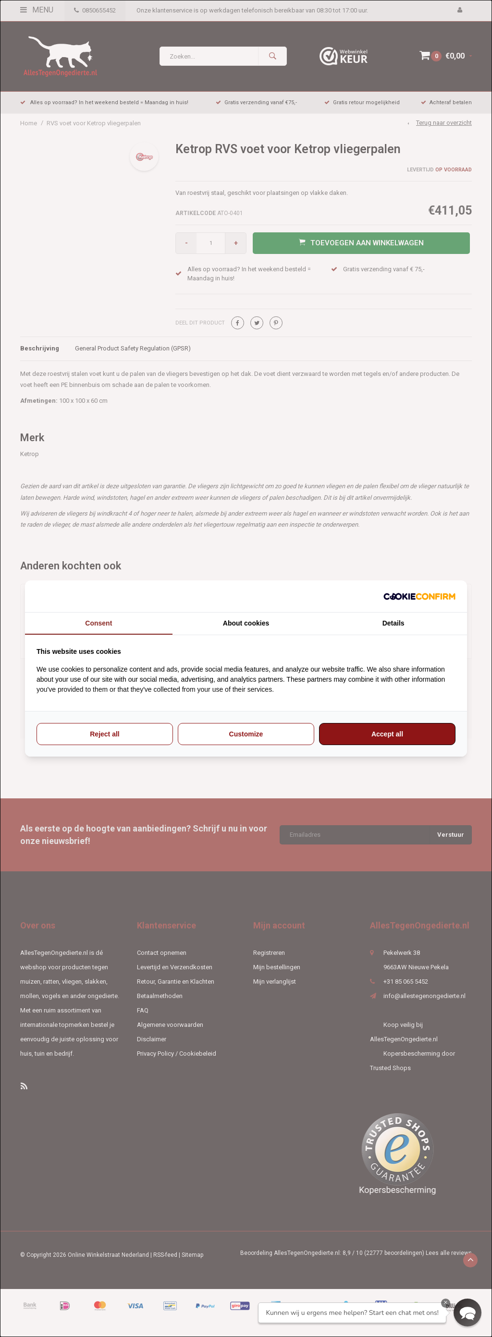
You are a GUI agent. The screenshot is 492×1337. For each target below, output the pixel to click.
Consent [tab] (98, 623)
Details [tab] (393, 623)
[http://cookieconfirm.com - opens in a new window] (419, 596)
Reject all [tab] (104, 734)
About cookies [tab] (246, 623)
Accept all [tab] (387, 734)
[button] (467, 1312)
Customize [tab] (246, 734)
